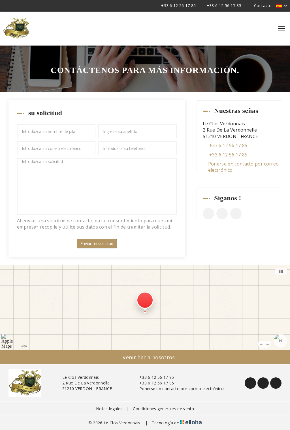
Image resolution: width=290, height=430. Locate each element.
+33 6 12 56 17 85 (153, 377)
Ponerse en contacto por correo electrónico (243, 167)
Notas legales (109, 408)
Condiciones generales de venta (163, 408)
